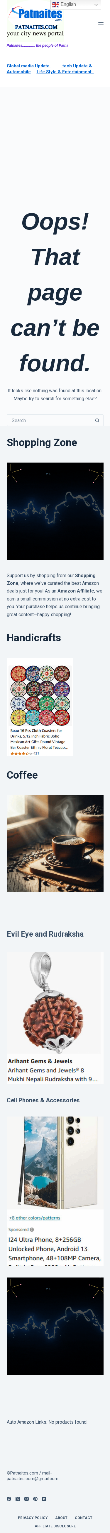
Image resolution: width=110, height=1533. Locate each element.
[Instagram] (26, 1499)
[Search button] (98, 420)
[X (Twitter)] (18, 1499)
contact (83, 1518)
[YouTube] (44, 1499)
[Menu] (101, 24)
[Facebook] (9, 1499)
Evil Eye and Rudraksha (45, 934)
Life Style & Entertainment (65, 71)
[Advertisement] (55, 145)
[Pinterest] (35, 1499)
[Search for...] (49, 420)
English (64, 4)
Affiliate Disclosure (55, 1526)
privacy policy (33, 1518)
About (61, 1518)
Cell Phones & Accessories (43, 1100)
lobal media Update (30, 66)
